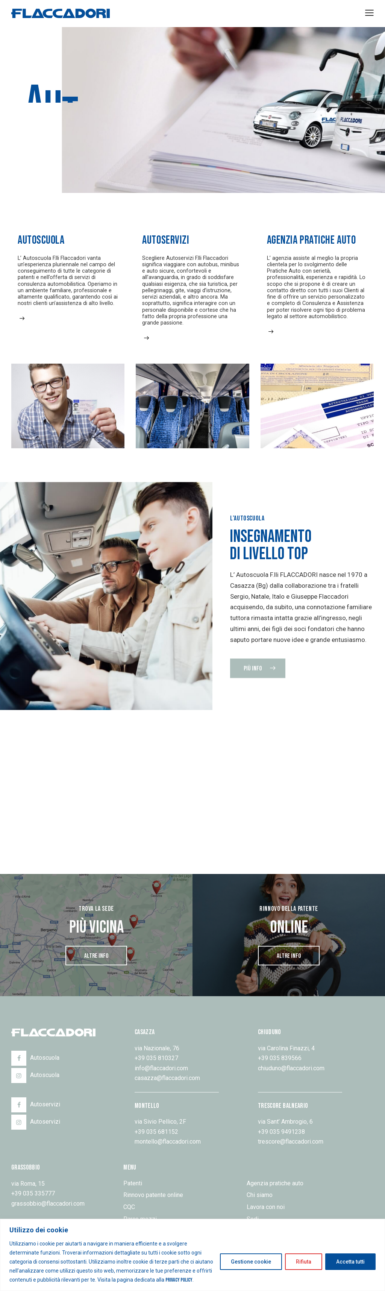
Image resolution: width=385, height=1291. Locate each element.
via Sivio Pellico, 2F (160, 1121)
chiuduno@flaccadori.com (291, 1068)
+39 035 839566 (280, 1058)
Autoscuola (41, 240)
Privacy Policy (178, 1280)
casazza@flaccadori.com (167, 1078)
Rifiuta (303, 1262)
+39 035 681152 (156, 1131)
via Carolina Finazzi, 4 (286, 1048)
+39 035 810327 (156, 1058)
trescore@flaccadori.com (290, 1141)
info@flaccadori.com (161, 1068)
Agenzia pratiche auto (311, 240)
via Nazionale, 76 (157, 1048)
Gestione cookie (251, 1262)
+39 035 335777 (33, 1193)
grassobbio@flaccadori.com (48, 1203)
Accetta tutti (350, 1262)
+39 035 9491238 (281, 1131)
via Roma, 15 (28, 1183)
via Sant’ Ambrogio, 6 (285, 1121)
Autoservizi (165, 240)
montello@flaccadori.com (168, 1141)
